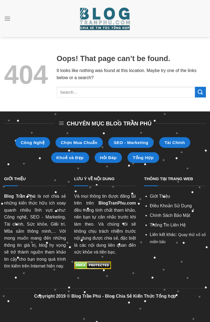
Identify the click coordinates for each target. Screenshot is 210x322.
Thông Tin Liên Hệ (168, 225)
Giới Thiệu (160, 196)
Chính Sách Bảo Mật (170, 215)
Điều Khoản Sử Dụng (171, 205)
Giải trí (58, 224)
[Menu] (7, 18)
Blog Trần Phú (20, 196)
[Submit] (200, 92)
